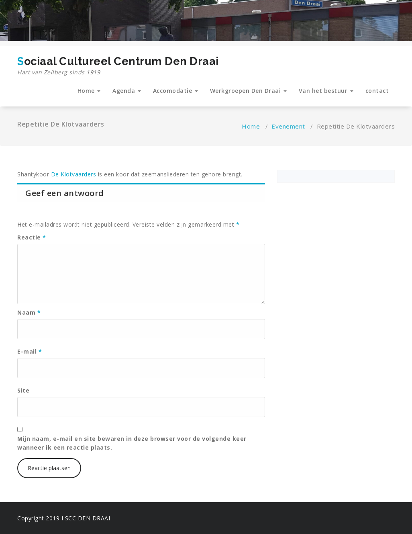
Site (23, 390)
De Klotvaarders (72, 174)
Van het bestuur (326, 90)
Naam (29, 312)
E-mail (29, 351)
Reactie (31, 237)
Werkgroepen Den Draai (248, 90)
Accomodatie (175, 90)
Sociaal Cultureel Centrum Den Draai (118, 66)
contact (377, 90)
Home (89, 90)
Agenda (126, 90)
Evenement (288, 126)
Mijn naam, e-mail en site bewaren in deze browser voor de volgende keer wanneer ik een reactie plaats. (132, 443)
